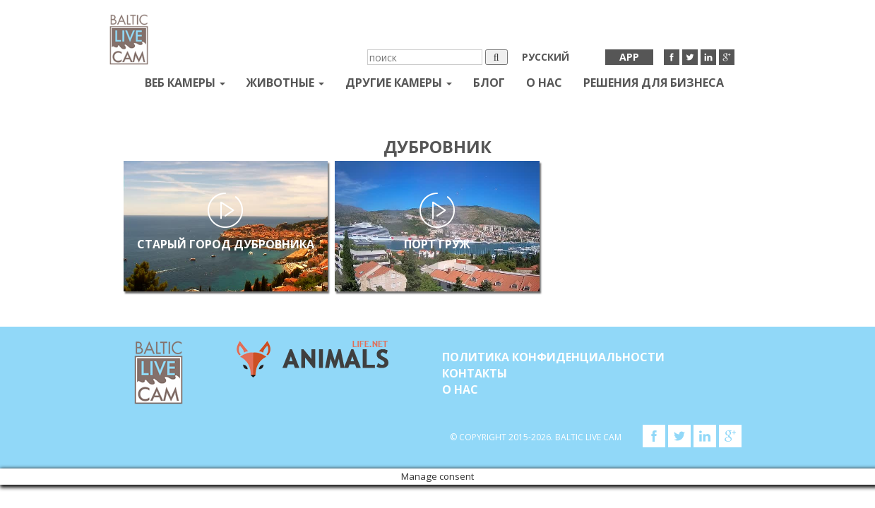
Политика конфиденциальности (553, 357)
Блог (489, 82)
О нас (544, 82)
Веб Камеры (185, 82)
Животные (285, 82)
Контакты (474, 373)
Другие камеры (398, 82)
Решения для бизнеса (653, 82)
